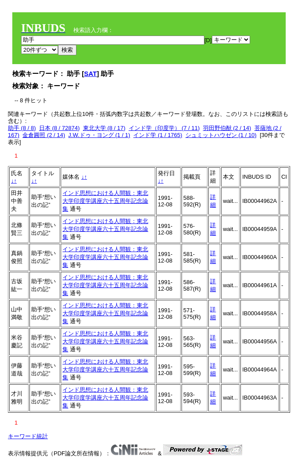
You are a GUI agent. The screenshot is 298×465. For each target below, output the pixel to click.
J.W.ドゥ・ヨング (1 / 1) (99, 135)
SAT (90, 73)
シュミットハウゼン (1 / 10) (221, 135)
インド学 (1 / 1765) (157, 135)
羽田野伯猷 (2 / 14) (227, 128)
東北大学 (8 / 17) (104, 128)
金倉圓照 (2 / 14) (43, 135)
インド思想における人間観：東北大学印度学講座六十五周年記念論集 (105, 201)
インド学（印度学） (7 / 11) (164, 128)
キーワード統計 (28, 436)
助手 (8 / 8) (22, 128)
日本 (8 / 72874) (59, 128)
